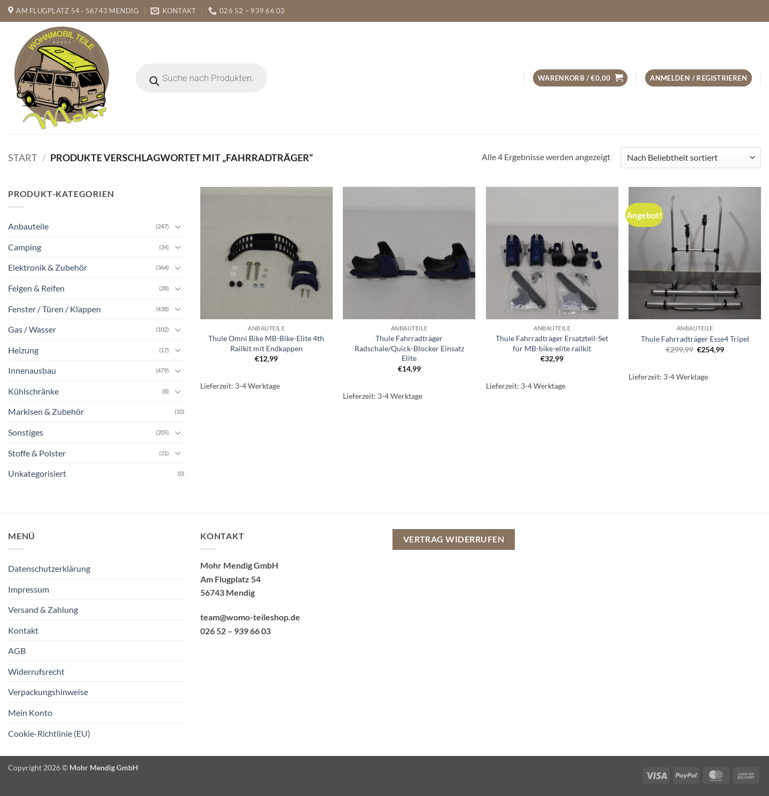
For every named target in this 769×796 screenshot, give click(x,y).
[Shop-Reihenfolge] (691, 157)
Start (22, 157)
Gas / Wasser (32, 329)
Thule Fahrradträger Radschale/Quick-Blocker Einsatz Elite (409, 348)
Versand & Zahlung (43, 609)
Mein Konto (30, 712)
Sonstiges (25, 432)
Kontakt (23, 630)
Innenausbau (32, 370)
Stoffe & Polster (37, 453)
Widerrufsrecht (36, 671)
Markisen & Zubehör (46, 411)
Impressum (28, 589)
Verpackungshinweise (48, 692)
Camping (24, 247)
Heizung (23, 350)
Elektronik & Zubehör (47, 267)
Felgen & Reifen (36, 288)
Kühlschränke (33, 391)
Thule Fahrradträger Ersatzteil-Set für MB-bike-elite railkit (552, 343)
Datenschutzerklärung (49, 568)
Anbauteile (28, 226)
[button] (580, 78)
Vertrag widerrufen (453, 539)
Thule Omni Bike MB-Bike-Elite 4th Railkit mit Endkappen (266, 343)
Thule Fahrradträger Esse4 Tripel (695, 338)
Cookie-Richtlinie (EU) (49, 733)
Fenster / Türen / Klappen (54, 308)
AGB (17, 650)
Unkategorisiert (37, 473)
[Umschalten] (177, 226)
